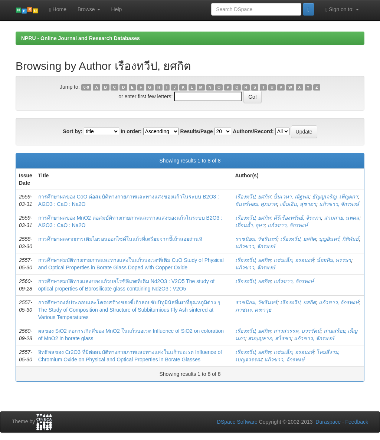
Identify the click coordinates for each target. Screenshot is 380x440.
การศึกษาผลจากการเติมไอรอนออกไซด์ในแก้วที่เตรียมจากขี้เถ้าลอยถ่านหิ (120, 239)
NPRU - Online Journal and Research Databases (80, 38)
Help (116, 9)
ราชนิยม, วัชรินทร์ (256, 239)
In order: (131, 131)
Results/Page (196, 131)
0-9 (86, 87)
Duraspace (328, 422)
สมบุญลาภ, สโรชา (269, 338)
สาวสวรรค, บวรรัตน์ (297, 331)
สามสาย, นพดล (342, 218)
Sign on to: (342, 9)
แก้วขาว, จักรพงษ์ (339, 204)
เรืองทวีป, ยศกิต (253, 197)
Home (57, 9)
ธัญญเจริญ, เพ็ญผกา (335, 197)
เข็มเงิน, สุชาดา (298, 204)
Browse (89, 9)
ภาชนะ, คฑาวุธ (253, 310)
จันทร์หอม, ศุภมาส (256, 204)
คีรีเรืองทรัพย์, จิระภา (297, 218)
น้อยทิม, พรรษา (334, 260)
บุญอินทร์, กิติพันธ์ (339, 239)
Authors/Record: (253, 131)
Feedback (356, 422)
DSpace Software (237, 422)
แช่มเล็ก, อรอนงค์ (293, 260)
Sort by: (72, 131)
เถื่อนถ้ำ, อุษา (250, 225)
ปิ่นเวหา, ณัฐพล (291, 197)
